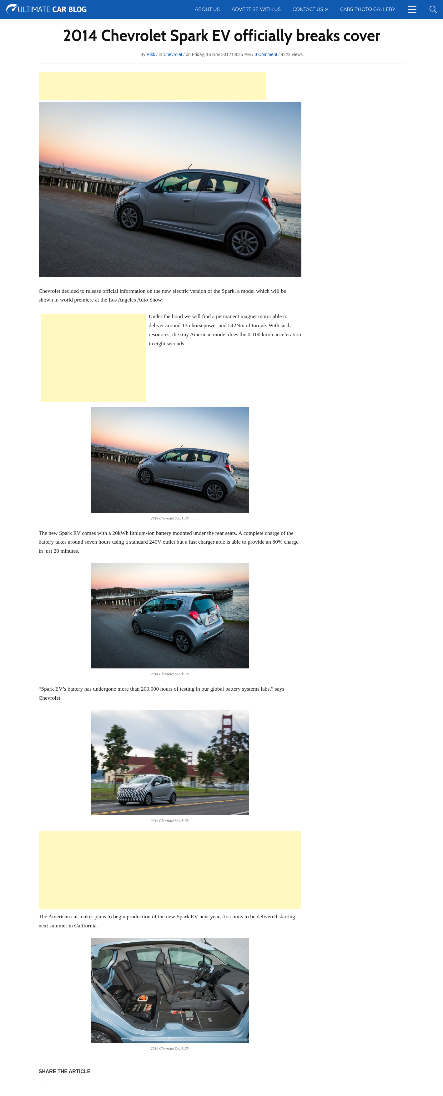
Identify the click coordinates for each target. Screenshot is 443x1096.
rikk (151, 54)
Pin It (42, 1086)
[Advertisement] (152, 86)
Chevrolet (173, 54)
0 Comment (265, 54)
